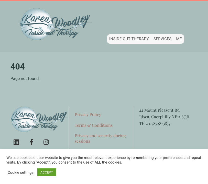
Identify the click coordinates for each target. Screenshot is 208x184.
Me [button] (179, 39)
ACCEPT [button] (46, 172)
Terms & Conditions (94, 125)
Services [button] (163, 39)
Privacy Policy (88, 114)
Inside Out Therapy (129, 39)
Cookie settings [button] (21, 172)
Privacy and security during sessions (100, 138)
